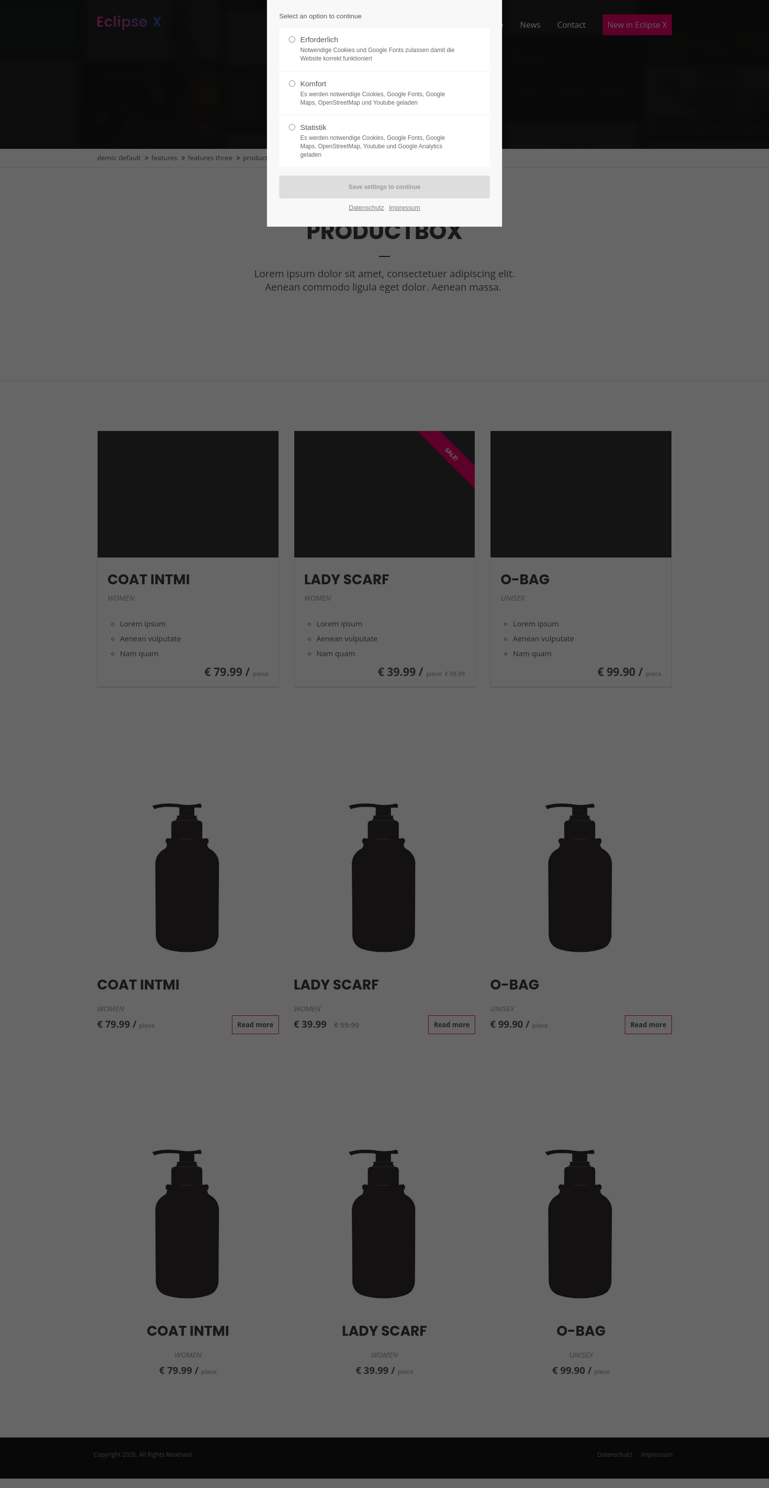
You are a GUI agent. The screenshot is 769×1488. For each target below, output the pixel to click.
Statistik (380, 141)
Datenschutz (366, 207)
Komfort (380, 93)
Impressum (404, 207)
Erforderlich (380, 49)
